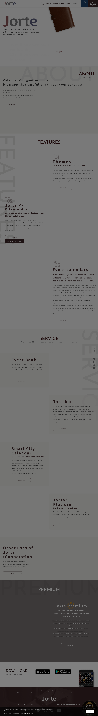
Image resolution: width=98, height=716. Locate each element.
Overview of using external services (23, 713)
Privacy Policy (8, 713)
